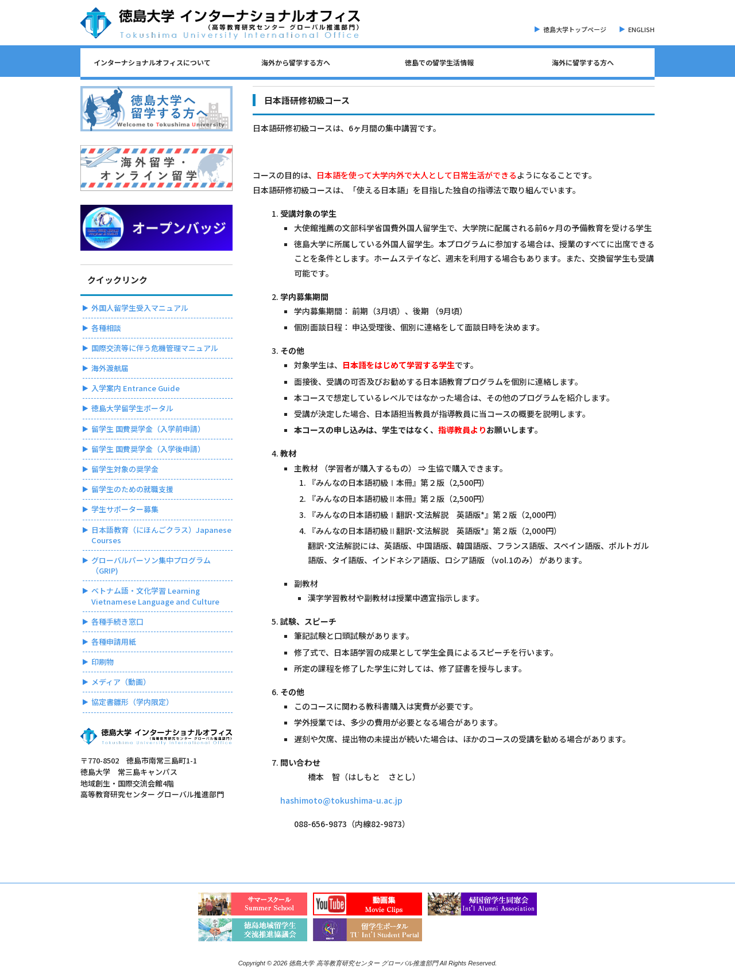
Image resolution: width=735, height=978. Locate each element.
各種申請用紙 (113, 641)
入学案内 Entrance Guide (135, 388)
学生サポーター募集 (124, 509)
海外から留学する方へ (295, 62)
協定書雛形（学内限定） (132, 701)
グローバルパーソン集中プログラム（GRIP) (151, 565)
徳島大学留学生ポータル (132, 408)
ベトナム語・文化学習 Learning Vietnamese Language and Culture (155, 595)
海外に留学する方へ (583, 62)
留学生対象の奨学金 (124, 468)
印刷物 (102, 661)
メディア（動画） (120, 681)
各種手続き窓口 (117, 621)
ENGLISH (641, 29)
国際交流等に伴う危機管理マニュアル (154, 347)
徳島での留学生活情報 (439, 62)
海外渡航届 (110, 368)
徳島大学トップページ (574, 29)
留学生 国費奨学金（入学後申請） (148, 448)
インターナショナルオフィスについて (152, 62)
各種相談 (106, 327)
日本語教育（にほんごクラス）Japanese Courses (161, 535)
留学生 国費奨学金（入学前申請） (148, 428)
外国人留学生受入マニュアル (139, 307)
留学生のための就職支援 (132, 489)
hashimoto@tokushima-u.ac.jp (341, 800)
